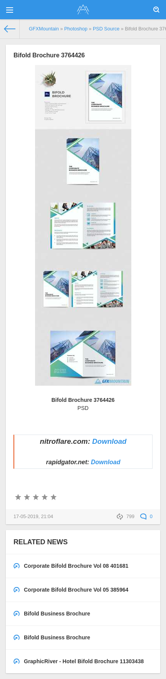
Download (109, 441)
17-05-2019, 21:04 (33, 516)
